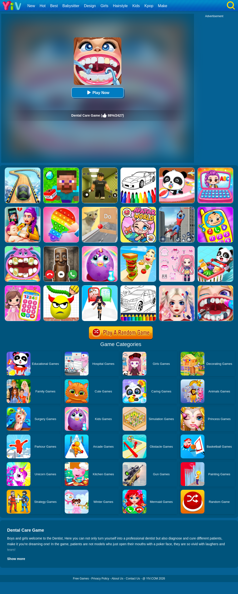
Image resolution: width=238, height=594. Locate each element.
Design (90, 6)
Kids (136, 6)
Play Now (97, 92)
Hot (42, 6)
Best (54, 6)
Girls (104, 6)
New (31, 6)
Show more (16, 559)
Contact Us (133, 578)
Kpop (148, 6)
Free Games (81, 578)
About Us (117, 578)
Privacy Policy (100, 578)
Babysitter (70, 6)
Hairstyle (120, 6)
